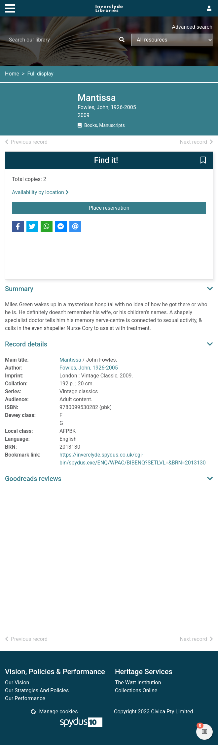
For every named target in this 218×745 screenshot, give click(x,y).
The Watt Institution (138, 682)
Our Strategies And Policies (37, 690)
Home (12, 74)
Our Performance (25, 698)
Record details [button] (26, 344)
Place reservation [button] (124, 207)
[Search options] (172, 40)
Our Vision (17, 682)
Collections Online (136, 690)
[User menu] (209, 9)
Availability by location (40, 192)
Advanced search (192, 27)
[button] (203, 160)
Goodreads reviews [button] (33, 479)
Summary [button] (19, 289)
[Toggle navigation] (10, 8)
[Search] (121, 40)
